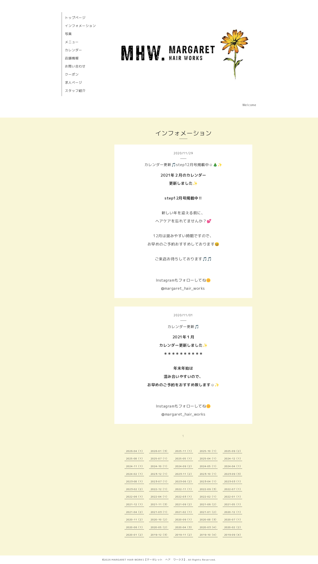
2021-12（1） (135, 504)
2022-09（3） (209, 489)
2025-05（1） (184, 458)
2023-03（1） (233, 481)
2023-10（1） (209, 474)
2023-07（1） (160, 481)
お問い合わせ (75, 66)
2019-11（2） (184, 534)
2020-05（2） (160, 527)
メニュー (72, 42)
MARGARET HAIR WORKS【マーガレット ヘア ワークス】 (149, 559)
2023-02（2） (135, 489)
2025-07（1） (160, 458)
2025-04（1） (209, 458)
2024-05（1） (209, 466)
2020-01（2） (135, 534)
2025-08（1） (135, 458)
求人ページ (73, 82)
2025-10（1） (209, 451)
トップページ (75, 17)
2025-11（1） (184, 451)
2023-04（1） (209, 481)
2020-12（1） (233, 512)
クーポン (72, 74)
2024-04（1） (233, 466)
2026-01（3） (160, 451)
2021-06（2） (209, 504)
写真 (68, 34)
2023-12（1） (160, 474)
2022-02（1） (209, 496)
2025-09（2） (233, 451)
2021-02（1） (184, 512)
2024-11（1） (135, 466)
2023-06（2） (184, 481)
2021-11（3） (160, 504)
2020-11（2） (135, 519)
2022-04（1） (160, 496)
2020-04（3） (184, 527)
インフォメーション (80, 26)
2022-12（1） (160, 489)
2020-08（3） (209, 519)
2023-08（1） (135, 481)
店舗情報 (72, 58)
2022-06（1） (135, 496)
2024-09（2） (184, 466)
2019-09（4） (233, 534)
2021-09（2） (184, 504)
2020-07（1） (233, 519)
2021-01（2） (209, 512)
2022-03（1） (184, 496)
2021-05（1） (233, 504)
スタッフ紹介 (75, 90)
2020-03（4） (209, 527)
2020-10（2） (160, 519)
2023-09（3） (233, 474)
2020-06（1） (135, 527)
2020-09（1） (184, 519)
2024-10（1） (160, 466)
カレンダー (73, 50)
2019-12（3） (160, 534)
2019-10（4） (209, 534)
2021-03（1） (160, 512)
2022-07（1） (233, 489)
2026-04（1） (135, 451)
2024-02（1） (135, 474)
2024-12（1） (233, 458)
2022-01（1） (233, 496)
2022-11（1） (184, 489)
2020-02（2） (233, 527)
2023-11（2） (184, 474)
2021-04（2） (135, 512)
